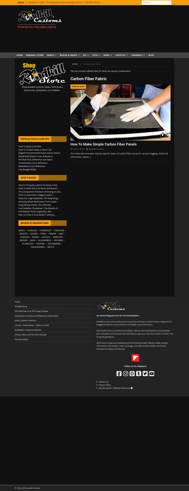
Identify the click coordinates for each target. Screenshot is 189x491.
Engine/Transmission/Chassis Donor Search (39, 153)
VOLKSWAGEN (38, 246)
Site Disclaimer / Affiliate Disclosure (116, 388)
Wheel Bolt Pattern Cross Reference (35, 156)
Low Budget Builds (27, 169)
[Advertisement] (120, 28)
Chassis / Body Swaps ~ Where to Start (32, 325)
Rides (106, 55)
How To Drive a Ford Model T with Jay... (37, 214)
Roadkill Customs (96, 149)
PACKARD (58, 240)
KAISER (35, 237)
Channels (136, 55)
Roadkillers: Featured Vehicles (28, 330)
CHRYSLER (59, 230)
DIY (85, 55)
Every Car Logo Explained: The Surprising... (38, 198)
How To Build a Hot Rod (29, 146)
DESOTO (23, 233)
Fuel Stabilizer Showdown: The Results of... (38, 208)
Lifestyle (120, 55)
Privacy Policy (105, 385)
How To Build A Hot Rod (25, 320)
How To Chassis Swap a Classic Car (35, 149)
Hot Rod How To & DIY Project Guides (31, 311)
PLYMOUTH (27, 243)
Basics (50, 55)
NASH (32, 240)
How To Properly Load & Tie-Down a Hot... (38, 185)
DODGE (34, 233)
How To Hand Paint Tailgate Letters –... (36, 195)
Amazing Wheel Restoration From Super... (38, 201)
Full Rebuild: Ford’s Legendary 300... (35, 211)
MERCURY (58, 237)
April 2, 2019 (78, 149)
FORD (43, 233)
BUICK (22, 230)
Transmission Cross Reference (32, 163)
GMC (61, 233)
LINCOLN (45, 237)
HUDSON (24, 237)
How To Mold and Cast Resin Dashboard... (38, 188)
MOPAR (23, 240)
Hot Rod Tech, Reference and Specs (35, 159)
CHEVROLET (45, 230)
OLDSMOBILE (44, 240)
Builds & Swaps (68, 55)
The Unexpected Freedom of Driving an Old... (40, 191)
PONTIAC (40, 243)
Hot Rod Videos (21, 339)
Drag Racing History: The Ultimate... (35, 204)
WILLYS (50, 246)
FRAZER (52, 233)
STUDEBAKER (54, 243)
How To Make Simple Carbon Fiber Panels (103, 144)
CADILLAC (32, 230)
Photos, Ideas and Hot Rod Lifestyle (30, 334)
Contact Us (104, 381)
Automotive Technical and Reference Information (37, 316)
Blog (151, 55)
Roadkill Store (35, 55)
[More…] (87, 157)
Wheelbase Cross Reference (31, 166)
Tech (95, 55)
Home (19, 55)
